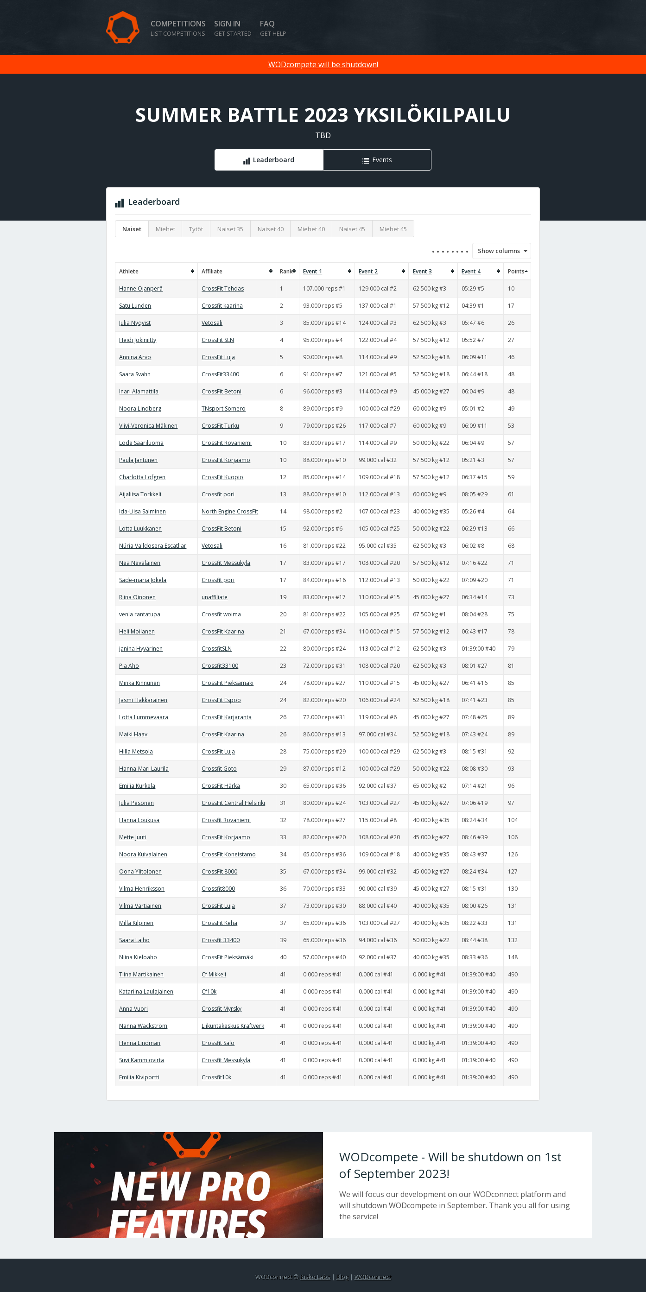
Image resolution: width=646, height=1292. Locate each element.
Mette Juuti (132, 837)
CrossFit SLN (218, 340)
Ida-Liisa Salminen (142, 511)
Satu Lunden (135, 306)
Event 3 (422, 271)
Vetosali (212, 323)
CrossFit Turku (220, 426)
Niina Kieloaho (138, 957)
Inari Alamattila (138, 391)
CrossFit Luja (218, 357)
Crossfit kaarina (222, 306)
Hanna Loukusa (139, 820)
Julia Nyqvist (135, 323)
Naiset (131, 229)
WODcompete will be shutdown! (323, 64)
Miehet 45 (393, 229)
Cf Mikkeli (214, 974)
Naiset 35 (230, 229)
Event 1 (312, 271)
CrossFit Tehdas (223, 288)
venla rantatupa (139, 614)
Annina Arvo (135, 357)
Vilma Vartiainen (140, 906)
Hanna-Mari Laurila (144, 769)
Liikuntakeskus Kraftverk (233, 1026)
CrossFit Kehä (219, 923)
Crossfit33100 (220, 666)
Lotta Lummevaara (143, 717)
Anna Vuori (133, 1009)
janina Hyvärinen (141, 648)
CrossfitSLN (217, 648)
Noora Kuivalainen (143, 854)
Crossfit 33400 (221, 940)
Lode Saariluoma (141, 443)
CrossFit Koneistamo (229, 854)
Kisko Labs (315, 1277)
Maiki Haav (133, 734)
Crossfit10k (216, 1077)
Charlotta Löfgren (142, 477)
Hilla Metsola (136, 751)
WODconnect (373, 1277)
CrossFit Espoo (221, 700)
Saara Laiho (134, 940)
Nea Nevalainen (139, 563)
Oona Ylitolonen (140, 871)
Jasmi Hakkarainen (143, 700)
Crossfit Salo (218, 1043)
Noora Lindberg (140, 408)
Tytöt (196, 229)
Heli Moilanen (137, 631)
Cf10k (209, 991)
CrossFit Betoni (221, 391)
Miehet (165, 229)
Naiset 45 (352, 229)
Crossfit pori (218, 494)
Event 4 (471, 271)
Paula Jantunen (138, 460)
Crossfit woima (221, 614)
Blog (342, 1277)
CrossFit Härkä (221, 786)
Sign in (233, 28)
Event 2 (368, 271)
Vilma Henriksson (142, 889)
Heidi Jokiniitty (137, 340)
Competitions (178, 28)
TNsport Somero (224, 408)
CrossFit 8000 (219, 871)
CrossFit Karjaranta (227, 717)
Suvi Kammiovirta (141, 1060)
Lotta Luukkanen (140, 528)
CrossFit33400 (220, 374)
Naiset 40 (271, 229)
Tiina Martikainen (141, 974)
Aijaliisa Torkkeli (140, 494)
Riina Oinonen (137, 597)
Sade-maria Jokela (142, 580)
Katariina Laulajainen (146, 991)
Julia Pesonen (136, 803)
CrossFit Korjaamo (226, 460)
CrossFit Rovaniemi (227, 443)
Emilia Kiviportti (139, 1077)
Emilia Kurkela (137, 786)
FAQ (273, 28)
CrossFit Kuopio (222, 477)
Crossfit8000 (218, 889)
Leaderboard (273, 159)
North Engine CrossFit (230, 511)
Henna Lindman (139, 1043)
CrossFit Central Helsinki (233, 803)
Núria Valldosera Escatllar (152, 546)
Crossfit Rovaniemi (226, 820)
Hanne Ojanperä (141, 288)
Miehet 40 (311, 229)
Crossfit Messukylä (226, 563)
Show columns (495, 251)
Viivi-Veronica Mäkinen (148, 426)
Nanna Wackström (143, 1026)
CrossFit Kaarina (223, 631)
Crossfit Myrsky (221, 1009)
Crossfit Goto (219, 769)
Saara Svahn (135, 374)
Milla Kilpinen (136, 923)
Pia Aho (129, 666)
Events (382, 159)
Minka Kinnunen (139, 683)
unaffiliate (215, 597)
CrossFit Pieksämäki (227, 683)
